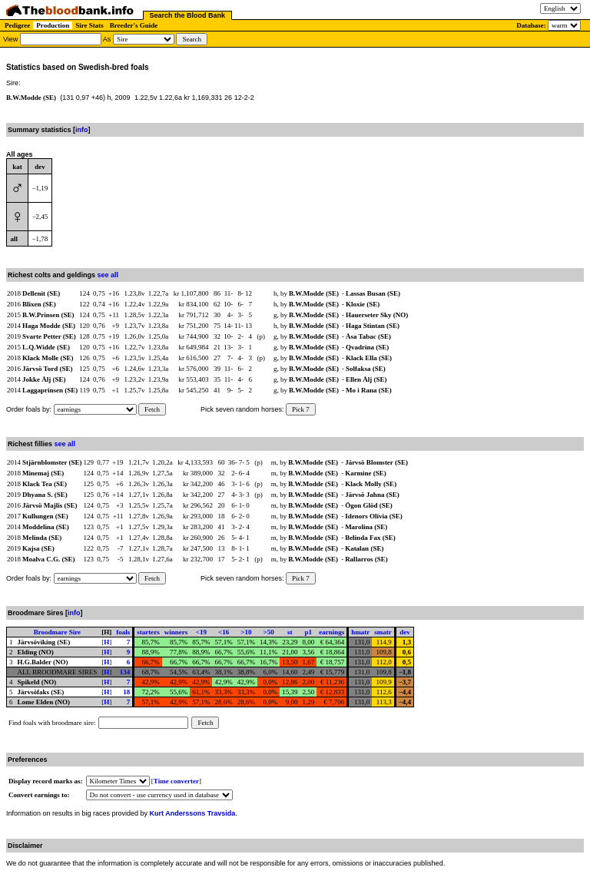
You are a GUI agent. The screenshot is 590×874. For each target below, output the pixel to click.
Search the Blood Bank (188, 15)
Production (52, 25)
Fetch (152, 409)
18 (126, 692)
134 (125, 672)
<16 (223, 632)
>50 (269, 632)
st (290, 632)
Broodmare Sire (57, 632)
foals (123, 632)
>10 (245, 632)
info (81, 130)
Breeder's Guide (134, 25)
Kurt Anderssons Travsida (193, 813)
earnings (331, 632)
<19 (201, 632)
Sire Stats (89, 25)
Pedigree (17, 25)
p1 (309, 632)
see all (108, 275)
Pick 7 (301, 409)
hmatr (360, 632)
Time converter (176, 781)
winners (176, 632)
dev (404, 632)
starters (148, 632)
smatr (383, 632)
